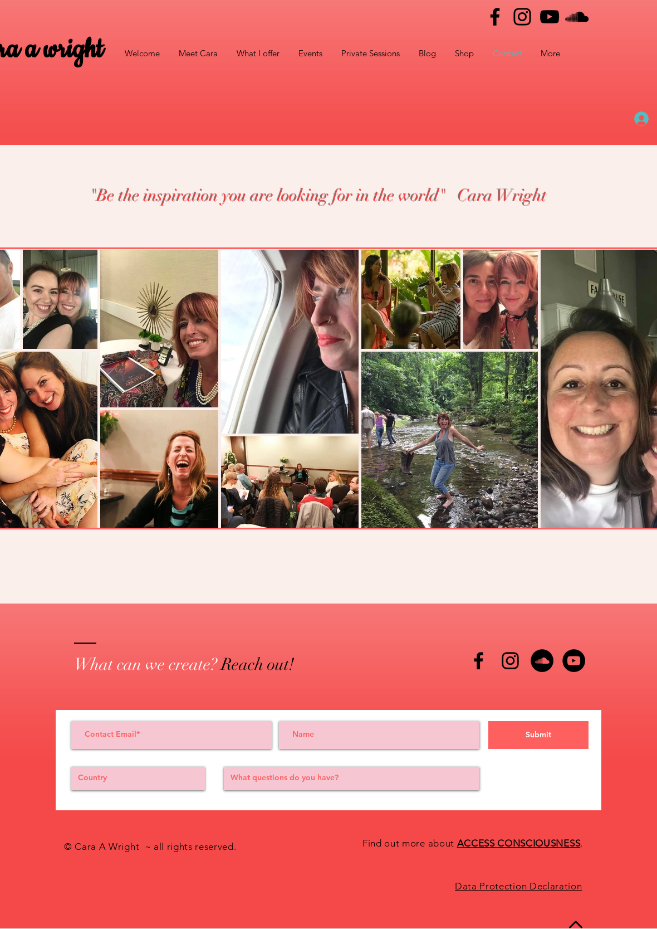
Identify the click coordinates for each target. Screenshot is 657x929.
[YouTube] (549, 16)
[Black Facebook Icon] (478, 660)
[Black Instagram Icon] (510, 660)
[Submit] (538, 735)
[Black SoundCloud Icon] (577, 16)
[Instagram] (522, 16)
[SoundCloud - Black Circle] (542, 660)
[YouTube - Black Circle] (573, 660)
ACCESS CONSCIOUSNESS (519, 843)
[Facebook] (495, 16)
